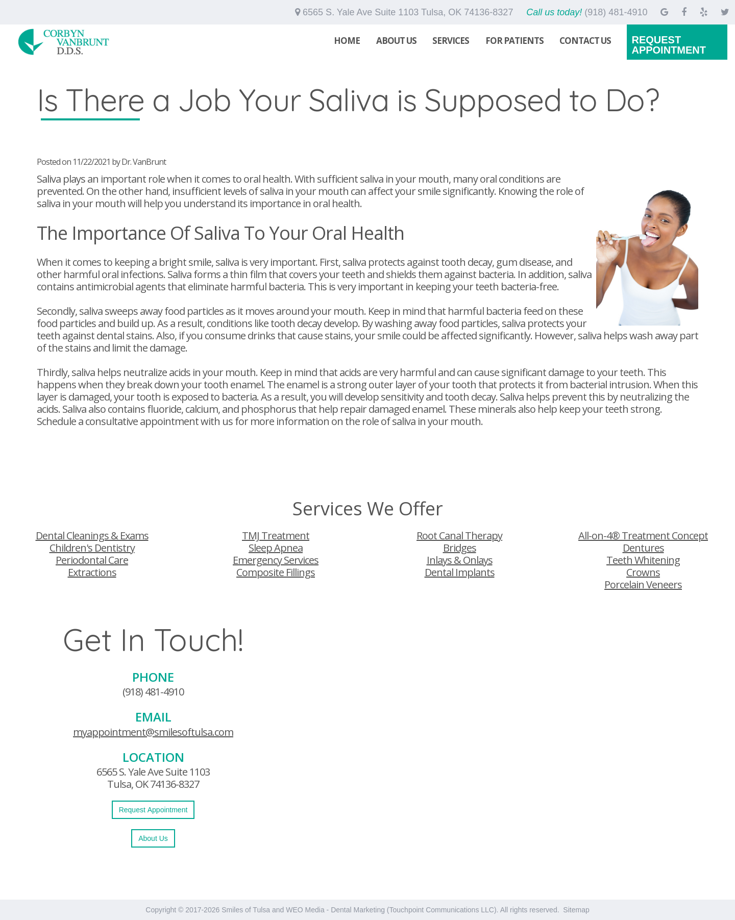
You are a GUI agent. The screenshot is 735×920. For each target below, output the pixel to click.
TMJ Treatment (275, 535)
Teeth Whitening (643, 560)
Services (450, 40)
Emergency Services (275, 560)
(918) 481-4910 (153, 692)
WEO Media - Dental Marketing (335, 910)
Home (347, 40)
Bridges (459, 548)
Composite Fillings (275, 572)
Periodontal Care (92, 560)
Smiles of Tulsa (246, 910)
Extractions (92, 572)
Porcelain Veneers (643, 584)
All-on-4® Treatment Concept (643, 535)
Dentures (643, 548)
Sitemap (576, 910)
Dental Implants (460, 572)
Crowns (643, 572)
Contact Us (585, 40)
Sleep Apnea (276, 548)
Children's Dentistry (92, 548)
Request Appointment (668, 45)
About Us (396, 40)
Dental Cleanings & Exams (92, 535)
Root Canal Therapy (459, 535)
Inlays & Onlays (460, 560)
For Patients (514, 40)
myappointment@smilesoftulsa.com (153, 732)
